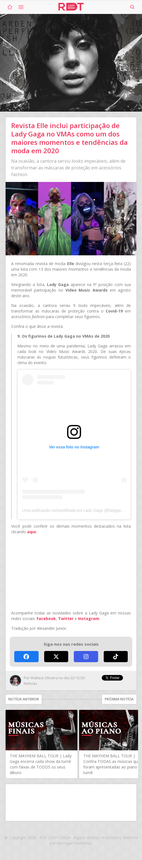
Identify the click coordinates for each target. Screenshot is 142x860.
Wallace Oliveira (44, 677)
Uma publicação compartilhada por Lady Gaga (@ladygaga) (74, 510)
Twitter (66, 618)
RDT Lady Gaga (71, 7)
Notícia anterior (23, 699)
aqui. (32, 531)
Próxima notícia (119, 699)
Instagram (88, 618)
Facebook (46, 618)
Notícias (30, 683)
